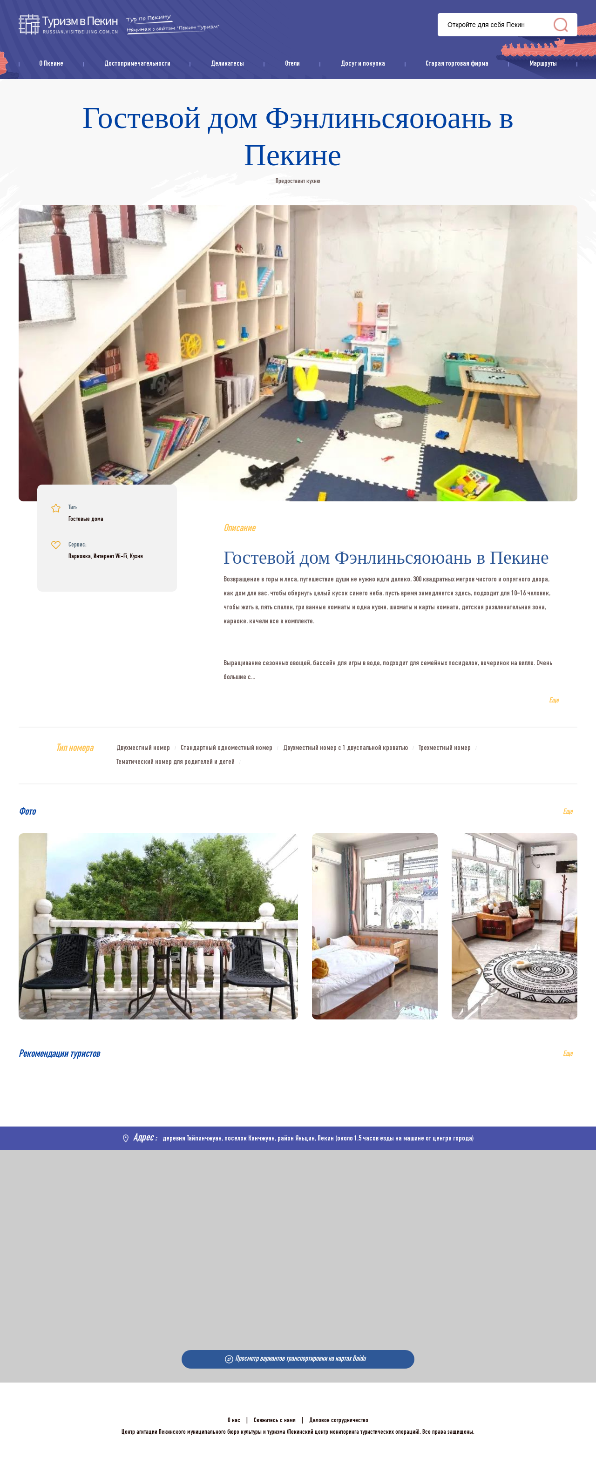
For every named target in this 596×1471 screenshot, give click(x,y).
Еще (568, 1054)
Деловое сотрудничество (338, 1420)
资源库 (119, 24)
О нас (234, 1420)
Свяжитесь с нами (275, 1420)
